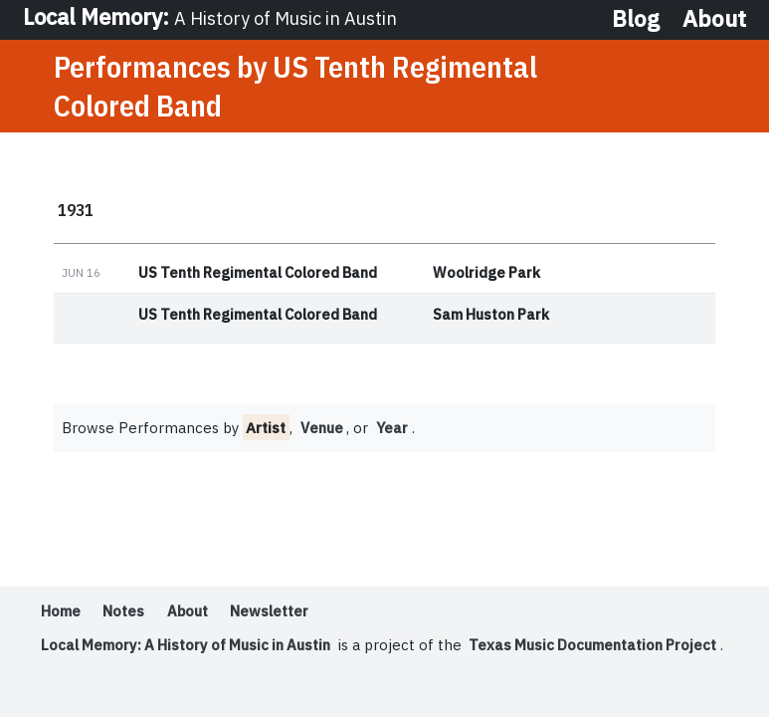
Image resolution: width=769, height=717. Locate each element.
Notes (124, 612)
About (714, 19)
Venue (322, 429)
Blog (636, 19)
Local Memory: (214, 18)
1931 (76, 211)
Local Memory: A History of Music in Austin (190, 646)
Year (394, 429)
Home (61, 612)
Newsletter (272, 612)
